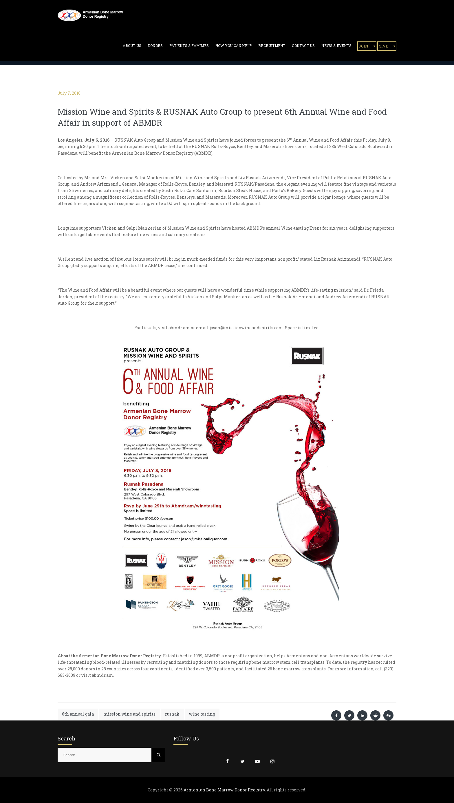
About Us (132, 45)
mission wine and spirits (129, 714)
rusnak (172, 714)
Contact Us (303, 45)
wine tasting (202, 714)
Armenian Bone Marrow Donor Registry (224, 790)
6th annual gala (78, 714)
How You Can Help (233, 45)
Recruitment (271, 45)
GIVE (383, 46)
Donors (155, 45)
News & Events (336, 45)
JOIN (363, 46)
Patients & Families (189, 45)
